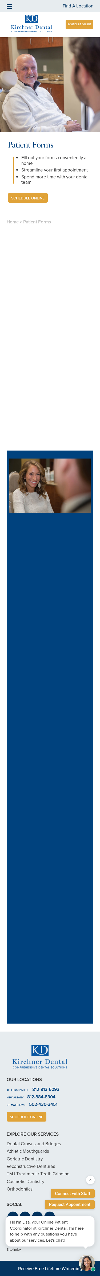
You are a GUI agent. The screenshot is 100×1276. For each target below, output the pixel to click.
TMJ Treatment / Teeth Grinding (38, 1174)
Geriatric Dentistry (25, 1159)
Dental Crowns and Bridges (34, 1143)
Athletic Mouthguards (28, 1151)
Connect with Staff (72, 1193)
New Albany (15, 1097)
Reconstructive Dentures (31, 1166)
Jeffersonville (18, 1090)
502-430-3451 (43, 1104)
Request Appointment (69, 1204)
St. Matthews (16, 1105)
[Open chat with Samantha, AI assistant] (87, 1263)
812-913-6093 (45, 1089)
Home (13, 222)
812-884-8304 (41, 1097)
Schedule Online (79, 24)
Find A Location (78, 6)
